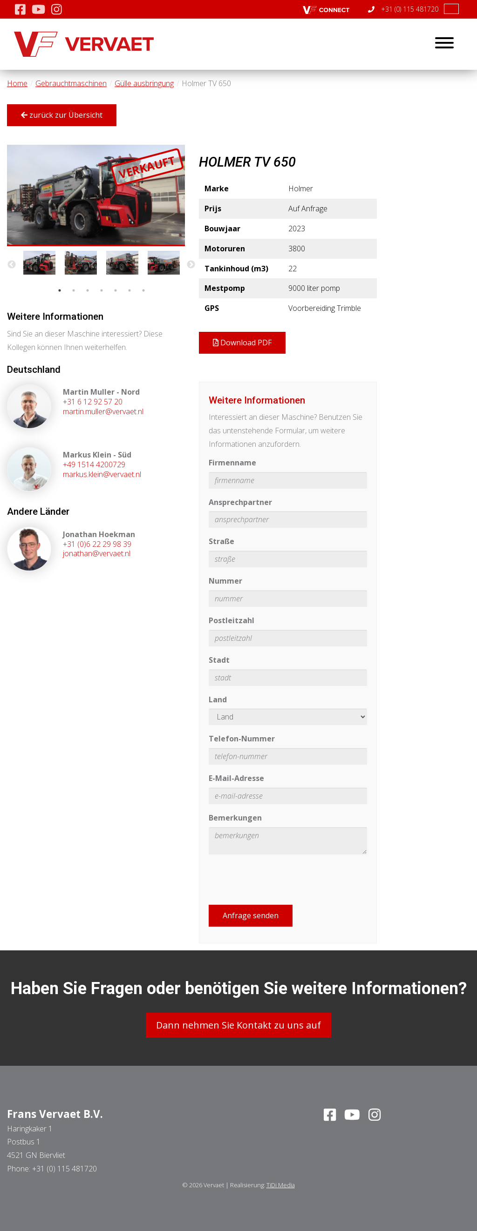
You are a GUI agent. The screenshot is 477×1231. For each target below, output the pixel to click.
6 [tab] (129, 290)
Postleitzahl (231, 620)
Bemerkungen (235, 818)
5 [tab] (115, 290)
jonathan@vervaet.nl (96, 553)
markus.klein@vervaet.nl (102, 474)
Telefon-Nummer (242, 738)
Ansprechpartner (240, 502)
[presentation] (279, 879)
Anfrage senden (251, 915)
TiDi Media (280, 1185)
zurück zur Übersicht (61, 115)
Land (218, 699)
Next (191, 264)
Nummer (225, 581)
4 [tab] (101, 290)
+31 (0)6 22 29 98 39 (97, 544)
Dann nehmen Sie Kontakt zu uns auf (238, 1025)
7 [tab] (143, 290)
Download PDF (242, 342)
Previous (11, 264)
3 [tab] (87, 290)
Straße (221, 541)
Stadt (219, 660)
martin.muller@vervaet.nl (103, 411)
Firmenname (232, 462)
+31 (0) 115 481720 (403, 9)
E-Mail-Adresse (236, 778)
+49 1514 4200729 (94, 464)
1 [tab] (59, 290)
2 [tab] (73, 290)
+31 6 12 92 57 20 (93, 402)
